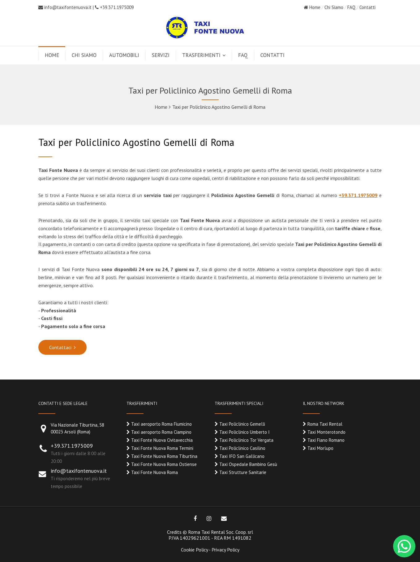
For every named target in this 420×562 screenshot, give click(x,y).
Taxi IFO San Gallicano (241, 456)
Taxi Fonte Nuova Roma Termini (162, 448)
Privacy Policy (225, 550)
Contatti (367, 7)
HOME (52, 55)
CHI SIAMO (84, 55)
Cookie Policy (194, 550)
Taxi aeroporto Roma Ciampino (161, 432)
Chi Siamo (333, 7)
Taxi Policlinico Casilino (242, 448)
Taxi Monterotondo (326, 432)
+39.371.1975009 (114, 7)
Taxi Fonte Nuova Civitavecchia (162, 440)
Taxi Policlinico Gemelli (242, 424)
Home (312, 7)
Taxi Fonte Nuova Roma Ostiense (164, 464)
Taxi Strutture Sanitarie (242, 472)
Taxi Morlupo (320, 448)
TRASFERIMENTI (201, 55)
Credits (174, 532)
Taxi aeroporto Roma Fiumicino (161, 424)
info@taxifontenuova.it (68, 7)
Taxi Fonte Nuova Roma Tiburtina (164, 456)
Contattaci (60, 347)
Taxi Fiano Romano (326, 440)
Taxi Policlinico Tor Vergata (246, 440)
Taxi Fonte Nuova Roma (154, 472)
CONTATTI (272, 55)
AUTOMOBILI (124, 55)
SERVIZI (160, 55)
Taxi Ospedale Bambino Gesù (248, 464)
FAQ (351, 7)
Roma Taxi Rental (324, 424)
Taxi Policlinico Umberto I (244, 432)
